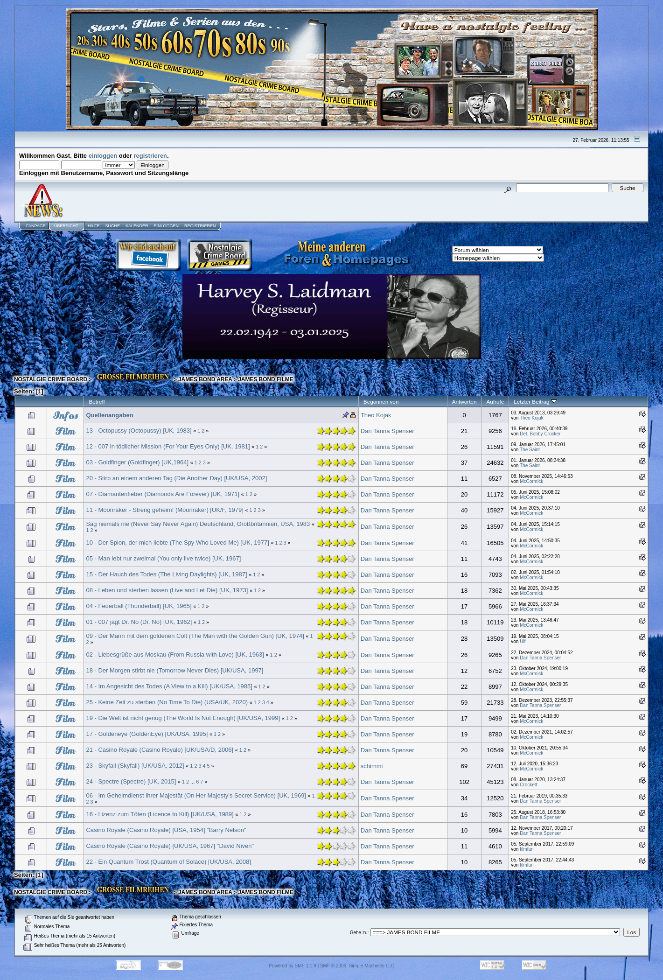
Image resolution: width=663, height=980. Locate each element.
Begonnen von (381, 402)
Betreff (97, 402)
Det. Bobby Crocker (540, 433)
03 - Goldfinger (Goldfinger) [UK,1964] (137, 462)
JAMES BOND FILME (265, 379)
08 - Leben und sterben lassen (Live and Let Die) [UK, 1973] (167, 590)
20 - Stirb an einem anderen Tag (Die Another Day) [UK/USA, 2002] (176, 478)
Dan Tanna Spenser (387, 430)
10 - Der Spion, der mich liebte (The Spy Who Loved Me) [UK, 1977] (177, 542)
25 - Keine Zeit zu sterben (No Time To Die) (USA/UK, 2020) (167, 702)
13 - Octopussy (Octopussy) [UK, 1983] (138, 430)
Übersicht (66, 226)
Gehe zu (359, 932)
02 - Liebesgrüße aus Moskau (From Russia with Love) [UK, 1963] (175, 654)
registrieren (150, 155)
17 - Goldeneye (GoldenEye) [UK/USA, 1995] (147, 733)
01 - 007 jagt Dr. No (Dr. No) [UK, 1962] (139, 621)
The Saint (530, 449)
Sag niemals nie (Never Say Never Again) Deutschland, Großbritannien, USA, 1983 (198, 523)
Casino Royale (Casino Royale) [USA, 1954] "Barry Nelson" (166, 829)
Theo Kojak (376, 415)
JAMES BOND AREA (205, 379)
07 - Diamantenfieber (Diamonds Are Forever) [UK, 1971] (162, 493)
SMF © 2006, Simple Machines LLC (357, 965)
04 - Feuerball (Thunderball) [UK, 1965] (138, 605)
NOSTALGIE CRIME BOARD (50, 379)
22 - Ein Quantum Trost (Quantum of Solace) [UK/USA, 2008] (168, 861)
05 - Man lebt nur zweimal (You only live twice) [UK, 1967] (163, 558)
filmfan (526, 849)
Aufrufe (495, 402)
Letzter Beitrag (535, 402)
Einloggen (166, 226)
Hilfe (94, 226)
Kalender (137, 226)
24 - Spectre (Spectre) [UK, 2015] (131, 781)
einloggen (103, 155)
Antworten (464, 402)
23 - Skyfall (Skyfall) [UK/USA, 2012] (135, 765)
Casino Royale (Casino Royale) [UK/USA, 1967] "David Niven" (170, 845)
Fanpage (36, 226)
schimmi (372, 766)
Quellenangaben (109, 415)
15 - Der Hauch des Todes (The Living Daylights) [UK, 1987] (166, 574)
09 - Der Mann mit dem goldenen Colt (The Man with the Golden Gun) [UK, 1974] (195, 635)
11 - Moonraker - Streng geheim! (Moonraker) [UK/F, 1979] (164, 509)
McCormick (531, 481)
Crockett (528, 784)
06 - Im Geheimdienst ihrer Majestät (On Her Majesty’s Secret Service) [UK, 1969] (196, 795)
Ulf (522, 641)
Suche (112, 226)
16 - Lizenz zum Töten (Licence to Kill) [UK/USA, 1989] (159, 814)
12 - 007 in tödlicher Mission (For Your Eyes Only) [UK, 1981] (168, 446)
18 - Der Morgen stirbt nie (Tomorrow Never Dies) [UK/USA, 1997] (174, 670)
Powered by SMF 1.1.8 (292, 965)
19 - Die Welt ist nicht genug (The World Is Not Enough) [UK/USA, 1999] (183, 717)
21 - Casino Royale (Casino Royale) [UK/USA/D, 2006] (159, 749)
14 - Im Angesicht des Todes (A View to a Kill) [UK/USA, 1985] (169, 686)
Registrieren (200, 226)
